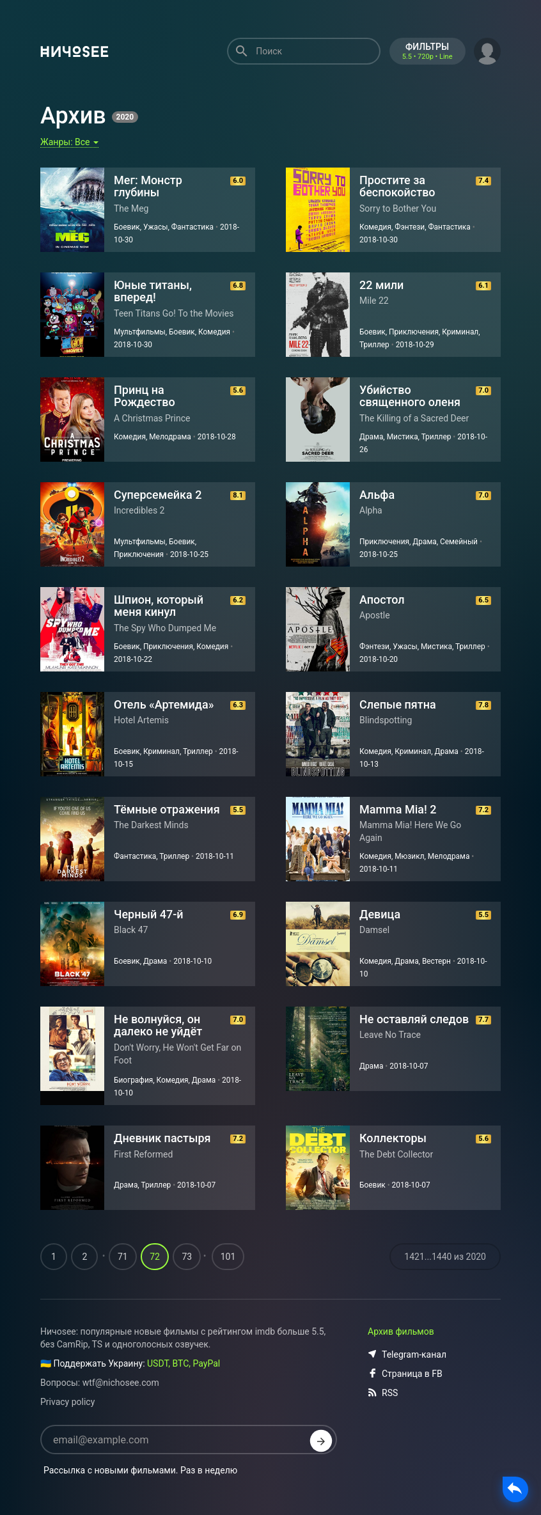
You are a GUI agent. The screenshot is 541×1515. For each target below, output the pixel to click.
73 (187, 1257)
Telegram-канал (407, 1354)
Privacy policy (67, 1402)
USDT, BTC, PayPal (183, 1363)
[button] (487, 50)
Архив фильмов (401, 1331)
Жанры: (69, 142)
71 (123, 1257)
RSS (383, 1393)
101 (228, 1257)
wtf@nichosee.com (120, 1383)
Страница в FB (405, 1374)
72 (155, 1257)
